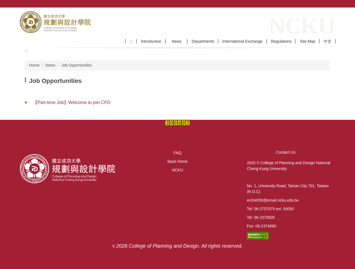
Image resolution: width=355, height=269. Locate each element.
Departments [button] (203, 41)
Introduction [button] (151, 41)
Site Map (307, 41)
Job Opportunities (76, 65)
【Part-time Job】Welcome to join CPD (71, 102)
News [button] (178, 41)
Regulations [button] (281, 41)
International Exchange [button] (242, 41)
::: (131, 41)
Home (34, 65)
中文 (327, 41)
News (50, 65)
